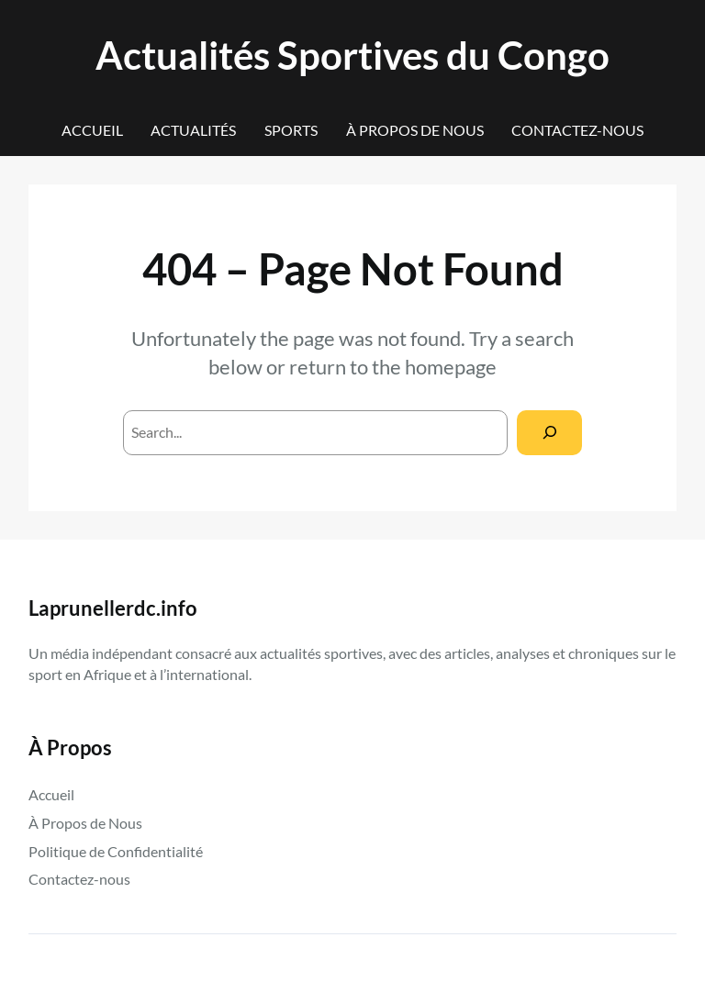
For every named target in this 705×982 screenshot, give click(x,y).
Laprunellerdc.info (112, 608)
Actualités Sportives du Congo (352, 54)
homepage (451, 366)
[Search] (549, 432)
